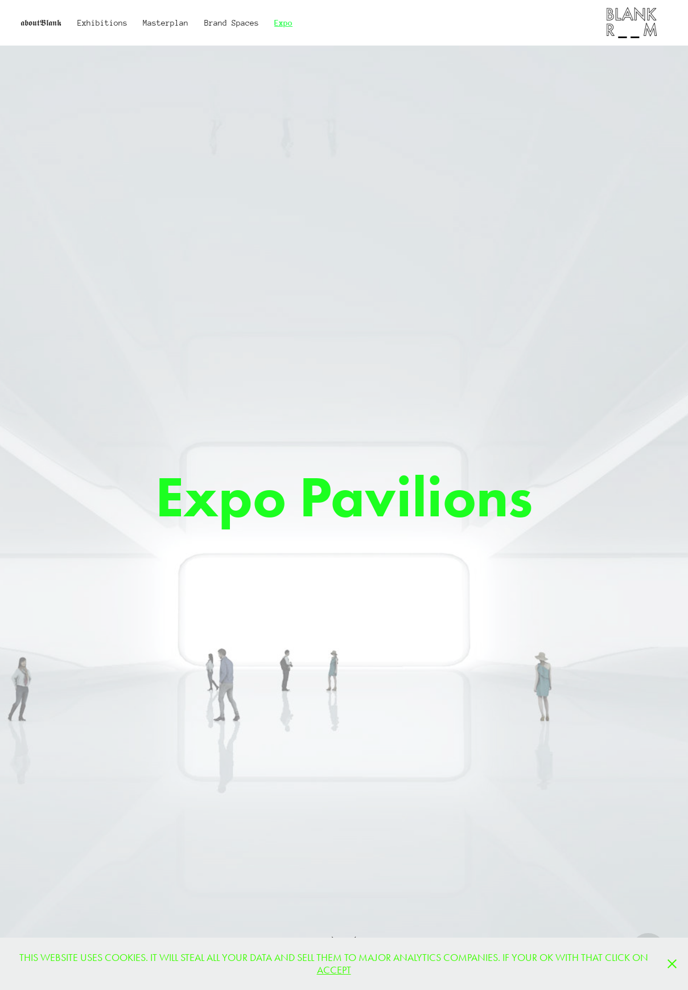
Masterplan (165, 22)
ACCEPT (334, 970)
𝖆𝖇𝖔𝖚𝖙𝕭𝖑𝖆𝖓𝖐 (40, 22)
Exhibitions (102, 22)
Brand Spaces (231, 22)
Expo (283, 22)
